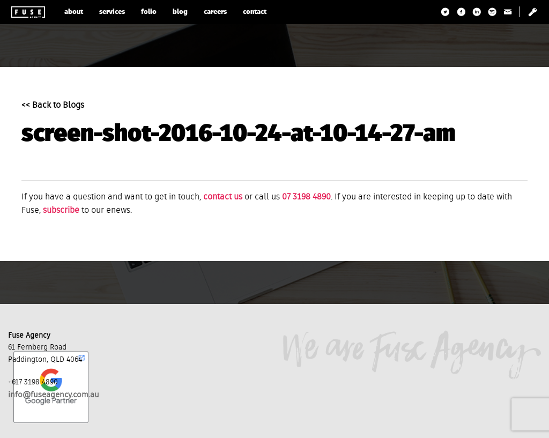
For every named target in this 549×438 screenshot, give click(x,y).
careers (215, 12)
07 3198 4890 (306, 197)
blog (180, 12)
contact (254, 12)
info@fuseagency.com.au (53, 395)
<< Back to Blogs (52, 105)
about (73, 12)
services (112, 12)
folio (149, 12)
